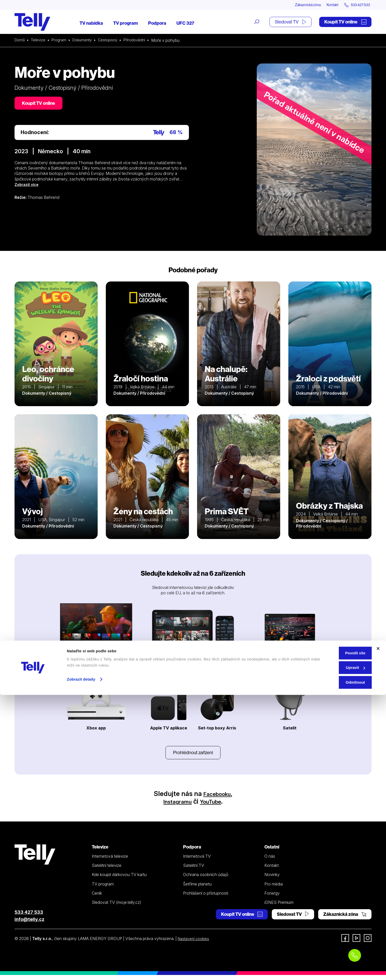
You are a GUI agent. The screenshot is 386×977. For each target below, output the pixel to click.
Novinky (272, 876)
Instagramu (174, 803)
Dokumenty (85, 40)
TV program (125, 24)
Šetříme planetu (197, 885)
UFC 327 (185, 24)
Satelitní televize (106, 867)
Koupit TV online (345, 22)
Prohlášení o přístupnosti (205, 895)
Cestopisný (112, 40)
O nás (269, 858)
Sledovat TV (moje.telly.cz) (116, 904)
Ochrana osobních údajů (205, 876)
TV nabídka (91, 24)
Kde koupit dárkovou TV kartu (119, 876)
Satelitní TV (193, 867)
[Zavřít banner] (378, 930)
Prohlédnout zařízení (193, 754)
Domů (20, 40)
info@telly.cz (29, 921)
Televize (39, 40)
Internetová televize (110, 858)
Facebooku (217, 796)
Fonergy (272, 895)
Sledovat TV (290, 22)
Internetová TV (197, 858)
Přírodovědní (141, 40)
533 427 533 (29, 914)
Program (61, 40)
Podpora (157, 24)
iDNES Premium (278, 904)
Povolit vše (330, 935)
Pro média (273, 885)
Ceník (97, 895)
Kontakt (326, 5)
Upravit (330, 950)
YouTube (214, 803)
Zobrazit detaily (81, 961)
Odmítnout (330, 964)
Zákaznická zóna (297, 5)
